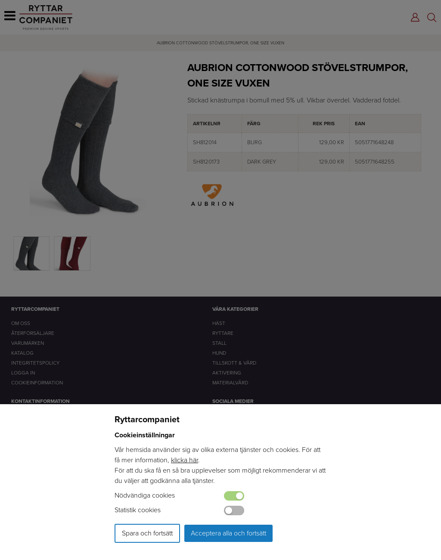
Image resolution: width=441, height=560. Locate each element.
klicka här (184, 460)
